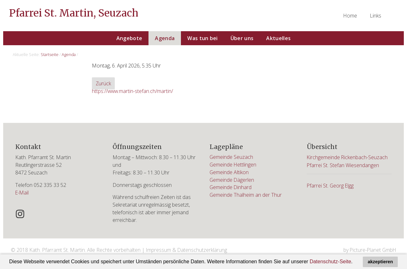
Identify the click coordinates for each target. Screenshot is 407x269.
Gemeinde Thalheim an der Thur (246, 195)
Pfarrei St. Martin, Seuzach (75, 13)
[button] (355, 262)
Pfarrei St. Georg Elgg (331, 184)
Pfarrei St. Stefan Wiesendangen (343, 164)
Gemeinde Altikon (229, 172)
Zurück (103, 83)
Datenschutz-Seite (330, 261)
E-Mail (22, 192)
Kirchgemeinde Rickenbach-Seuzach (347, 157)
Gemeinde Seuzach (231, 157)
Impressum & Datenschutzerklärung (187, 249)
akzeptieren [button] (380, 261)
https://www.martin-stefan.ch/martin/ (133, 91)
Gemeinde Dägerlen (232, 180)
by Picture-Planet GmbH (369, 249)
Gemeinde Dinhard (231, 187)
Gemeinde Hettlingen (233, 164)
